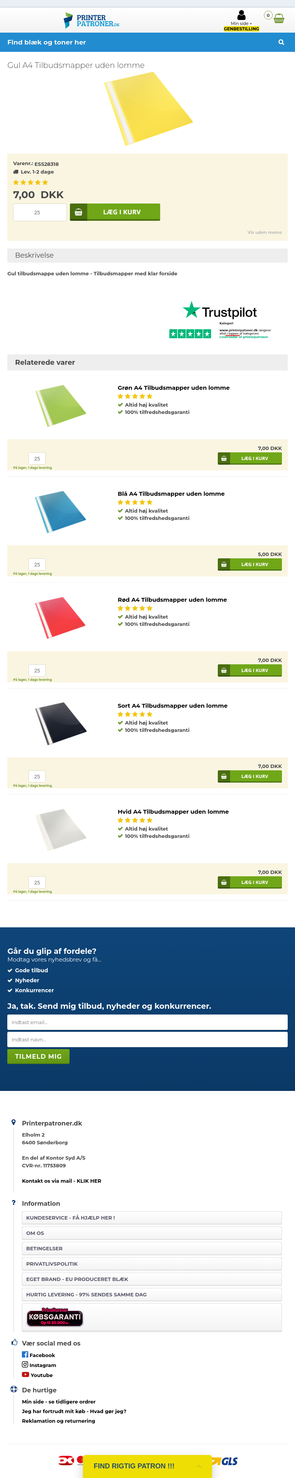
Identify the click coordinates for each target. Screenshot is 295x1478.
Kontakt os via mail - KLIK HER (61, 1181)
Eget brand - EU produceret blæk (77, 1279)
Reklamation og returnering (58, 1421)
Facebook (38, 1354)
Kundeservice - (70, 1218)
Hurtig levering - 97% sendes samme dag (86, 1294)
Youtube (37, 1374)
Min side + (241, 20)
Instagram (39, 1364)
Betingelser (44, 1248)
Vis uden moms (264, 232)
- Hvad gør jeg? (74, 1411)
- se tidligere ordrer (59, 1402)
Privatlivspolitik (52, 1264)
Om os (35, 1233)
